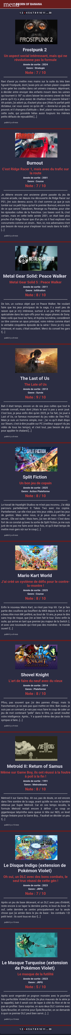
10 (40, 12)
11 (44, 12)
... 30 (49, 12)
